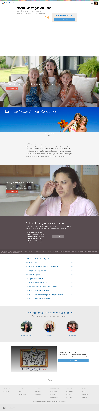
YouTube (58, 401)
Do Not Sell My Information (41, 408)
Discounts (20, 391)
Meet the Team (84, 392)
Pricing (20, 389)
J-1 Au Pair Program (53, 389)
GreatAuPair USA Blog (86, 395)
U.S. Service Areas (53, 395)
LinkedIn (54, 401)
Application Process (69, 392)
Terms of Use (18, 408)
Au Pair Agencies (84, 397)
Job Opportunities (85, 394)
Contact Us (83, 391)
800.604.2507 (90, 4)
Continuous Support (38, 394)
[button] (49, 263)
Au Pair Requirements (53, 391)
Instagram (63, 401)
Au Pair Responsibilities (54, 392)
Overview (36, 389)
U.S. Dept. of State (31, 408)
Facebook (46, 401)
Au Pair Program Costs (69, 394)
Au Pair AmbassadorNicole (49, 134)
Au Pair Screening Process (7, 389)
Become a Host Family (38, 395)
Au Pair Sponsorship (69, 391)
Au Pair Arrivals (52, 394)
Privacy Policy (24, 408)
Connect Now (58, 237)
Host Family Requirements (39, 392)
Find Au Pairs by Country (7, 392)
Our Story (83, 389)
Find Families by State (54, 397)
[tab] (49, 263)
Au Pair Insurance (69, 397)
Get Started (73, 360)
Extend (20, 392)
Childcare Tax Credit (22, 395)
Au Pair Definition (38, 391)
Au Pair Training (6, 391)
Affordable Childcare (22, 394)
